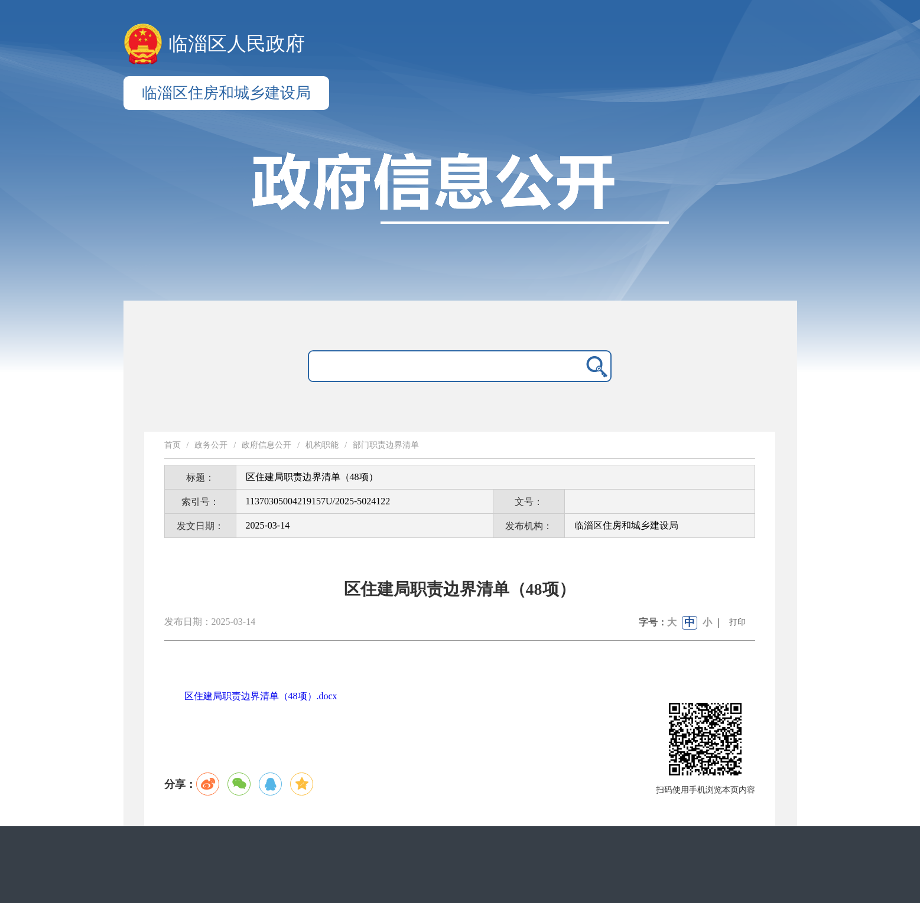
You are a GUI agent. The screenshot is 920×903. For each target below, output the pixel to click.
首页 (172, 445)
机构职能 (322, 445)
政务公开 (210, 445)
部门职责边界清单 (386, 445)
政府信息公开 (266, 445)
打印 (737, 622)
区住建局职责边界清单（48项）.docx (260, 696)
